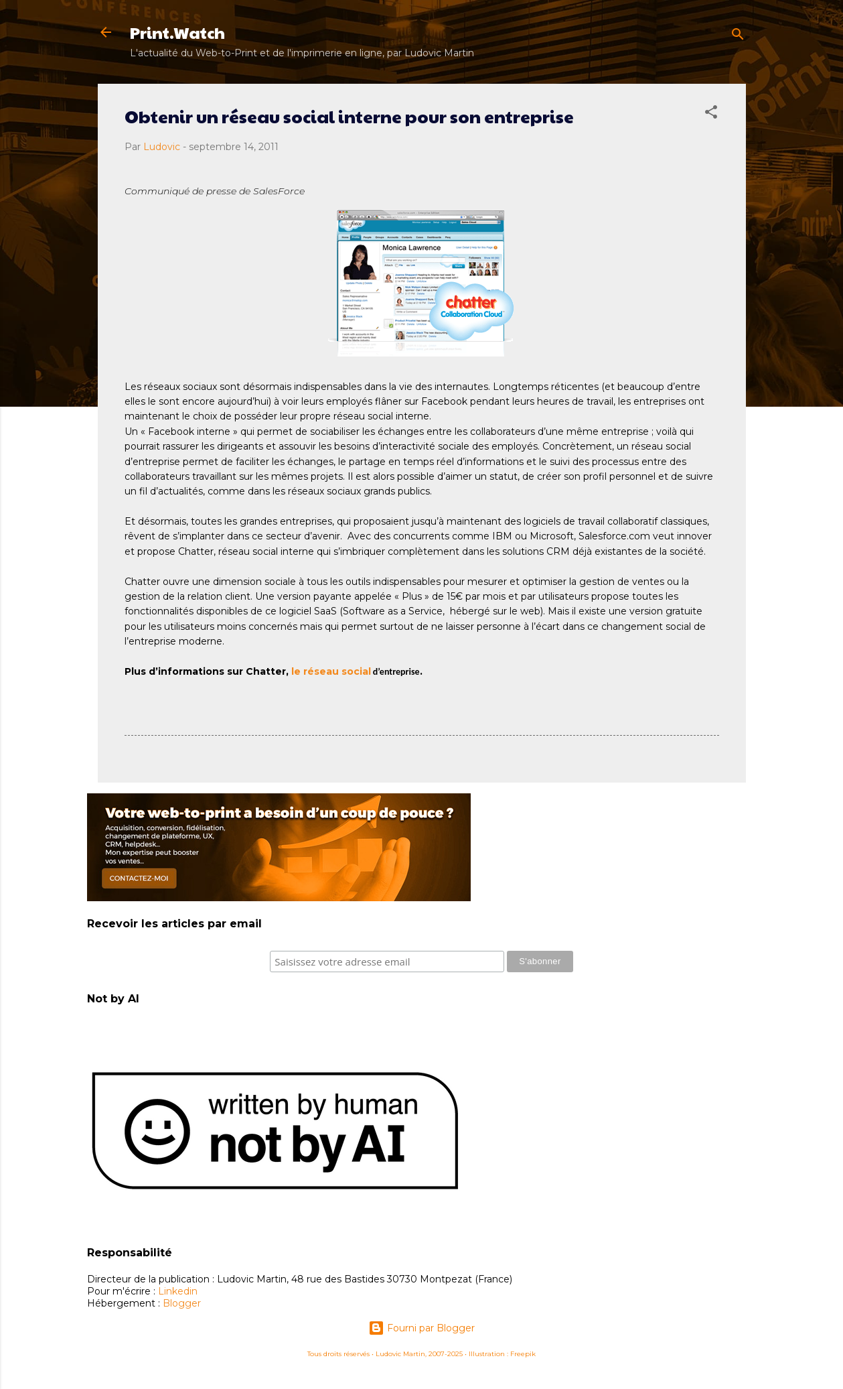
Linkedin (178, 1291)
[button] (711, 114)
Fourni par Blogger (421, 1328)
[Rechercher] (738, 36)
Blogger (182, 1303)
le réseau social (331, 671)
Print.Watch (177, 32)
